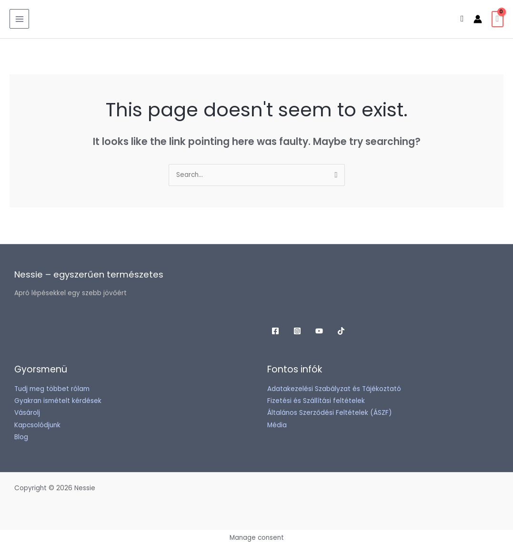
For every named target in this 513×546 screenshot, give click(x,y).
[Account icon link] (477, 19)
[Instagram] (297, 331)
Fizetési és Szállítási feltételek (316, 400)
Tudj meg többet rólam (52, 388)
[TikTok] (341, 331)
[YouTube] (319, 331)
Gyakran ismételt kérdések (57, 400)
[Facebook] (275, 331)
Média (277, 425)
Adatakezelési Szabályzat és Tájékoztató (334, 388)
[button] (462, 19)
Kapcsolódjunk (37, 425)
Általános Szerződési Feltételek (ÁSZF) (329, 412)
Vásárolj (27, 412)
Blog (21, 437)
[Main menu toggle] (19, 19)
